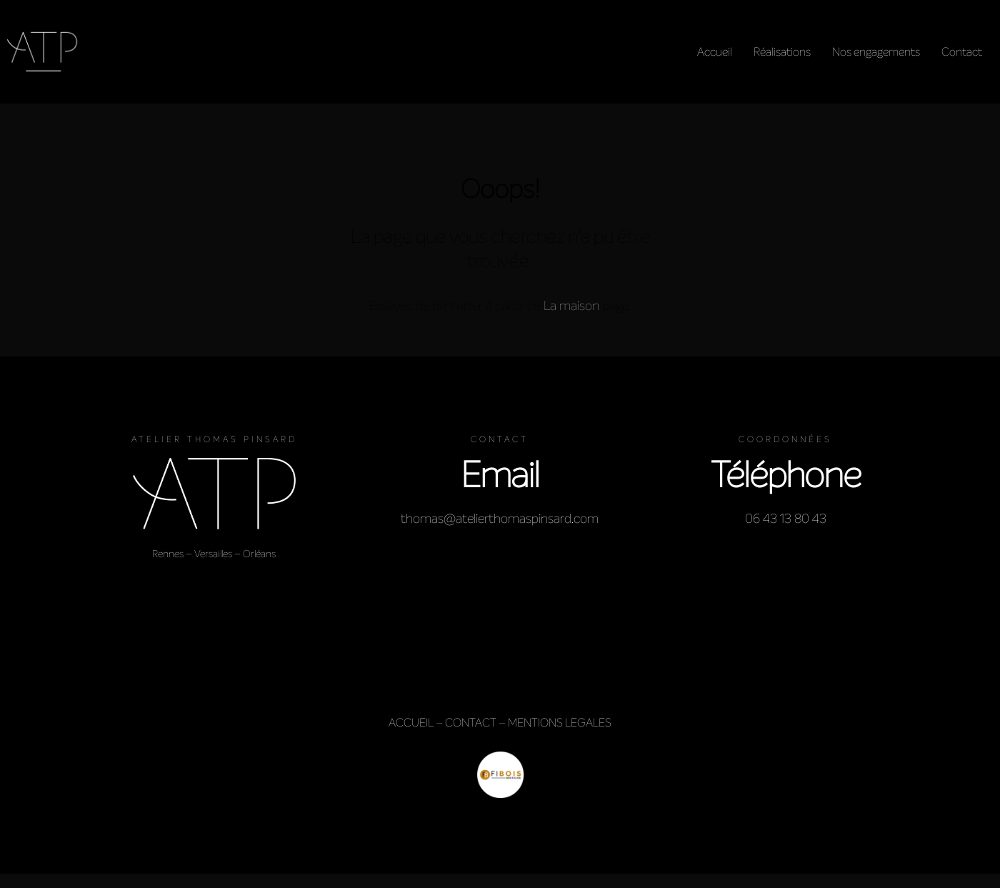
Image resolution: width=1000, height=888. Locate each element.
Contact (961, 51)
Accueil (714, 51)
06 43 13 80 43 (785, 518)
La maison (571, 305)
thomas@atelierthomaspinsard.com (500, 518)
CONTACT (470, 722)
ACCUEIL (411, 722)
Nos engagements (876, 51)
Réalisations (782, 51)
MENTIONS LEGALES (559, 722)
